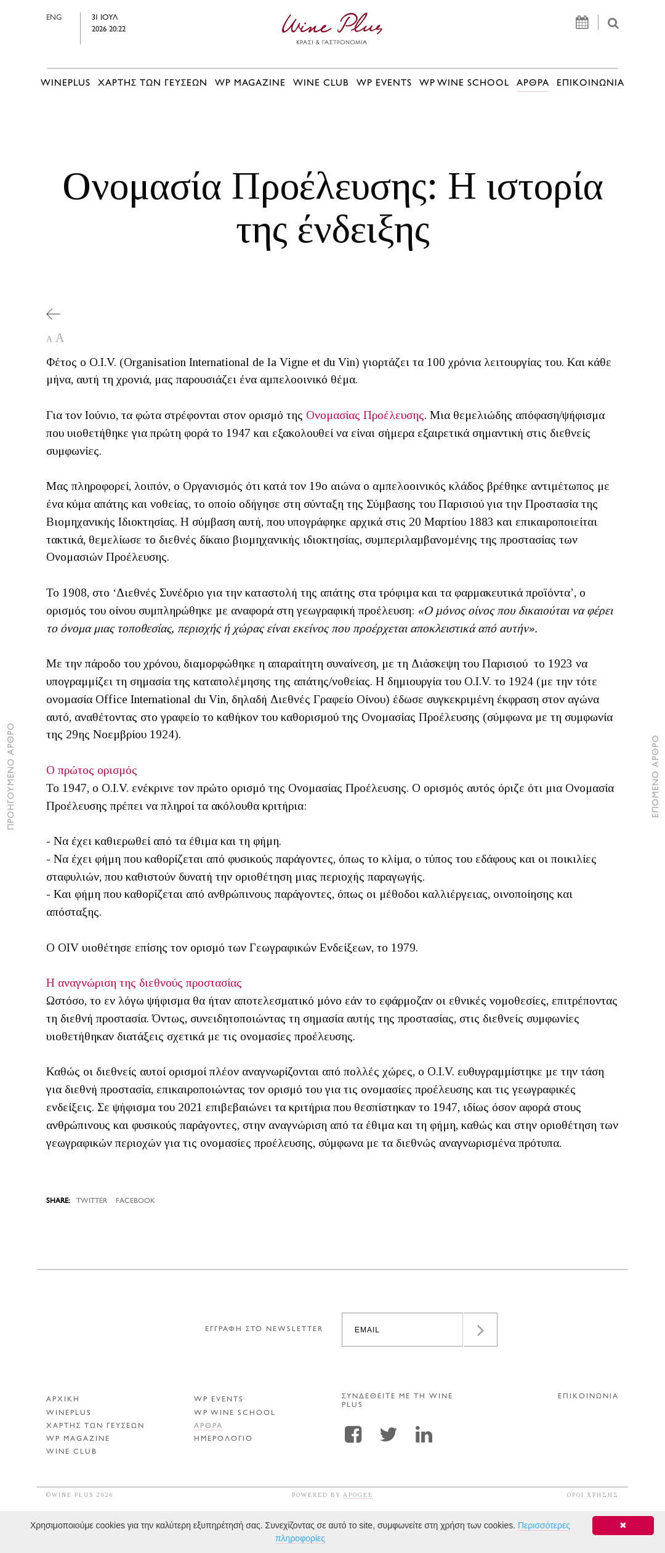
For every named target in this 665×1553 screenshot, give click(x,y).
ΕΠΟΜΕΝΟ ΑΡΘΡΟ (656, 776)
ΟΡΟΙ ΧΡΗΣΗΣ (593, 1494)
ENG (71, 18)
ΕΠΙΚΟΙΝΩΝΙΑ (590, 83)
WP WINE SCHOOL (464, 83)
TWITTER (91, 1201)
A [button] (49, 339)
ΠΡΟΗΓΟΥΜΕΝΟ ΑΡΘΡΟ (11, 777)
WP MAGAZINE (250, 83)
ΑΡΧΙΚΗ (63, 1399)
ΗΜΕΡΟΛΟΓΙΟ (223, 1439)
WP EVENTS (384, 83)
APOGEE (358, 1494)
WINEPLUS (66, 83)
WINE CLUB (321, 83)
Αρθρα (533, 83)
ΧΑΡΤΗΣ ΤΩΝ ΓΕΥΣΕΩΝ (153, 83)
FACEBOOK (135, 1201)
